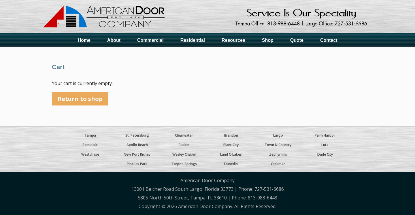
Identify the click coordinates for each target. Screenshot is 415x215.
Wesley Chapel (184, 154)
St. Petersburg (137, 135)
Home (84, 40)
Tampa (90, 135)
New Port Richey (137, 154)
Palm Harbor (325, 135)
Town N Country (278, 144)
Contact (328, 40)
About (113, 40)
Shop (267, 40)
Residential (192, 40)
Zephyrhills (278, 154)
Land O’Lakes (231, 154)
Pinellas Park (137, 163)
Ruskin (184, 144)
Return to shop (80, 99)
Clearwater (184, 135)
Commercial (150, 40)
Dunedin (231, 163)
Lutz (325, 144)
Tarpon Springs (184, 163)
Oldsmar (278, 163)
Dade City (325, 154)
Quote (296, 40)
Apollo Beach (137, 144)
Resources (233, 40)
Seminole (90, 144)
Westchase (90, 154)
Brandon (231, 135)
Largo (278, 135)
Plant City (231, 144)
